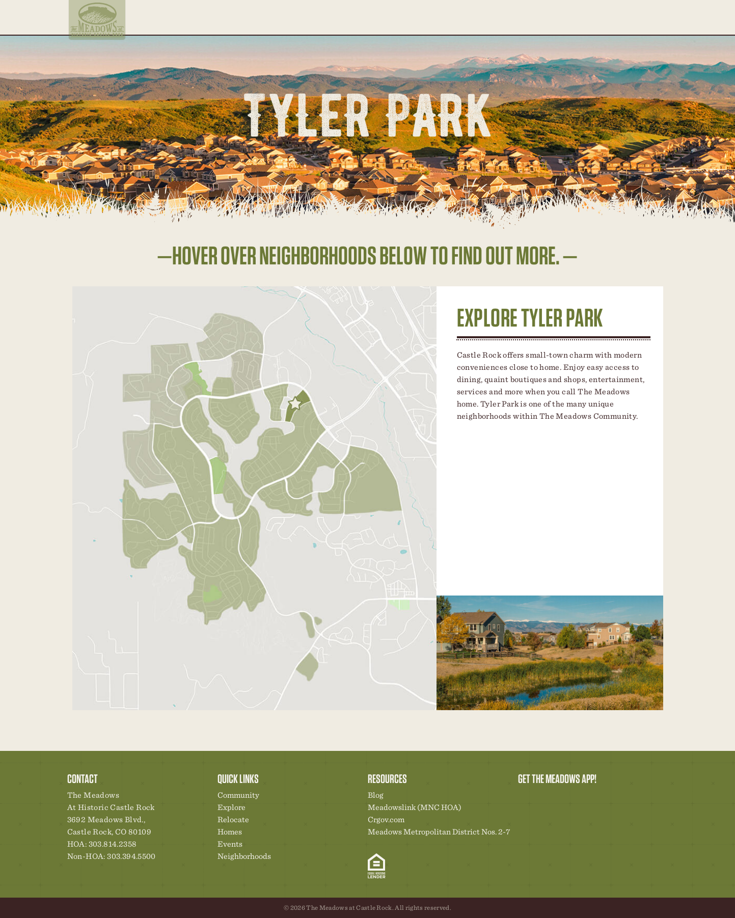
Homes (483, 17)
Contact (602, 17)
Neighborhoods (412, 17)
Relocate (453, 23)
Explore (371, 23)
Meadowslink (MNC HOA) (414, 807)
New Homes (578, 797)
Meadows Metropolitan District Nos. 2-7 (439, 831)
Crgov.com (386, 819)
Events (550, 17)
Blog (575, 17)
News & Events (596, 797)
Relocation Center (544, 797)
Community (516, 17)
